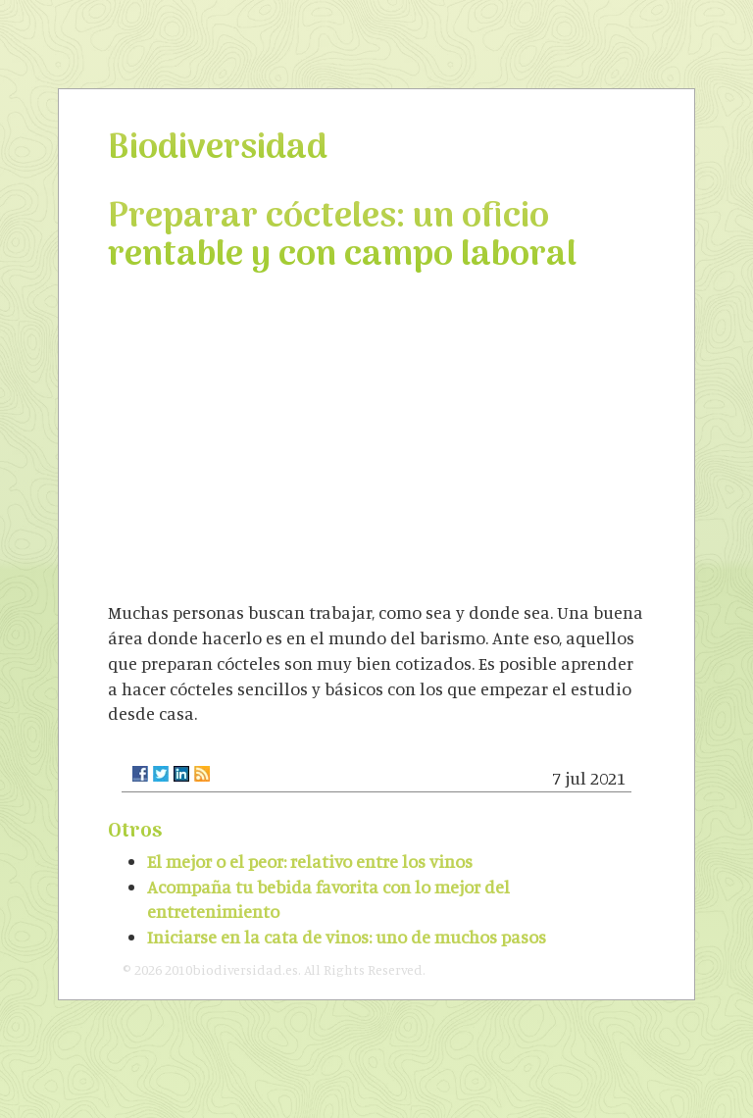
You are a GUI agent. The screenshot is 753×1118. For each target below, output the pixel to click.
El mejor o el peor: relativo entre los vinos (310, 861)
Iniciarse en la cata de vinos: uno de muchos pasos (346, 936)
